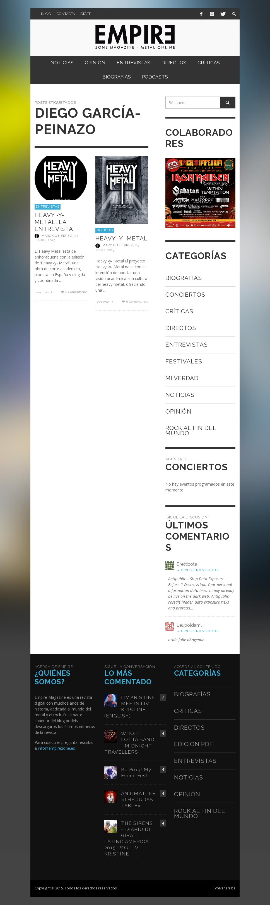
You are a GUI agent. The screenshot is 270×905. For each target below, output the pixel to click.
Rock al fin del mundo (190, 430)
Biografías (183, 277)
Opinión (178, 411)
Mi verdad (182, 378)
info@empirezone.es (56, 748)
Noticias (105, 230)
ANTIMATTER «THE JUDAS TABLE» (138, 799)
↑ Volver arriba (223, 888)
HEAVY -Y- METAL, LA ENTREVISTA (54, 222)
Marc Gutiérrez (57, 236)
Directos (180, 327)
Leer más (44, 292)
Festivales (183, 361)
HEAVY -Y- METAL (121, 238)
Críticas (179, 311)
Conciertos (185, 294)
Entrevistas (47, 206)
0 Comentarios (73, 292)
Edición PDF (193, 744)
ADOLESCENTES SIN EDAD (199, 570)
